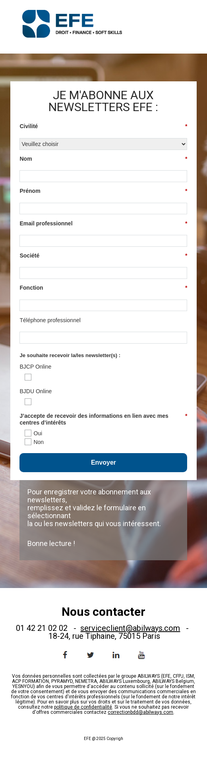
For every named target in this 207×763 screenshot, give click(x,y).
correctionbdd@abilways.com (140, 712)
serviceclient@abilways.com (130, 628)
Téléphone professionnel (49, 320)
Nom (103, 159)
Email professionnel (103, 223)
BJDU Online (35, 391)
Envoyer (103, 462)
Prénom (103, 191)
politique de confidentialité (83, 707)
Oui (37, 433)
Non (38, 442)
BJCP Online (35, 366)
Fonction (103, 287)
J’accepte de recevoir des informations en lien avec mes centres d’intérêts (103, 419)
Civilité (103, 126)
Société (103, 255)
